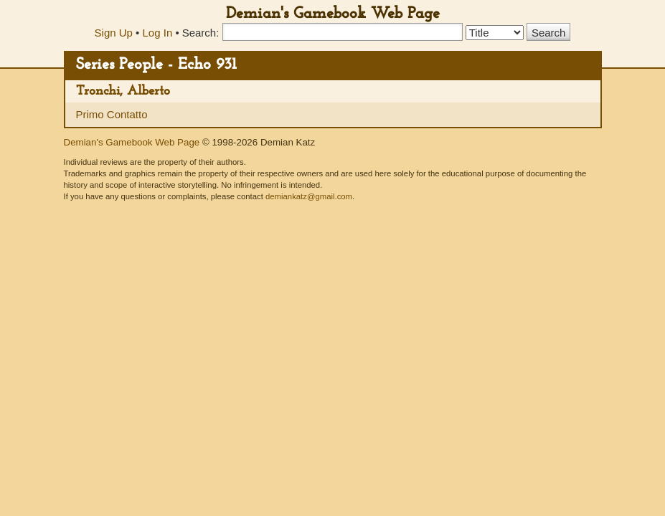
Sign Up (114, 33)
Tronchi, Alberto (123, 91)
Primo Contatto (112, 114)
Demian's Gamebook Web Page (333, 14)
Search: (201, 33)
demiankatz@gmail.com (308, 196)
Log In (158, 33)
